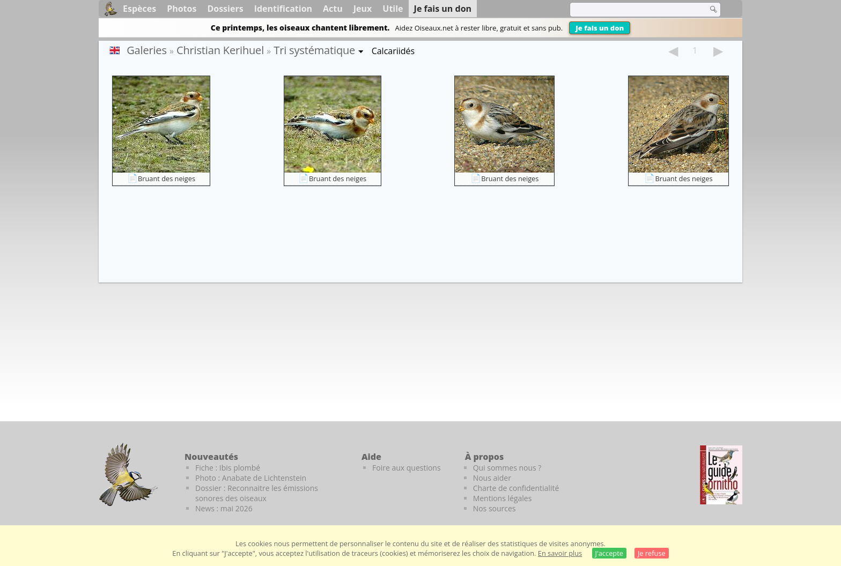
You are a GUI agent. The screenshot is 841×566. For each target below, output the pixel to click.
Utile (392, 8)
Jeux (362, 8)
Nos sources (494, 508)
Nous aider (492, 478)
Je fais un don (600, 28)
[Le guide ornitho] (721, 474)
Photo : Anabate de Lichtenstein (250, 478)
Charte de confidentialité (516, 488)
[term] (632, 10)
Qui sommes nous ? (507, 468)
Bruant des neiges (166, 178)
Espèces (139, 8)
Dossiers (225, 8)
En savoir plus (560, 553)
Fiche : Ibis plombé (227, 468)
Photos (181, 8)
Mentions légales (502, 498)
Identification (283, 8)
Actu (333, 8)
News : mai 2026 (224, 508)
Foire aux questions (406, 468)
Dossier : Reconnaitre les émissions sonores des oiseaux (256, 493)
